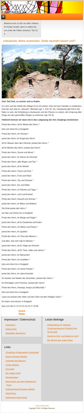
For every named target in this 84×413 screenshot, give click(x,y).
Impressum (10, 325)
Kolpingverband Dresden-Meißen (20, 389)
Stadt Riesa (11, 393)
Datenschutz (11, 329)
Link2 (42, 406)
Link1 (37, 406)
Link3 (47, 406)
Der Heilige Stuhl (13, 373)
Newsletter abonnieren (16, 333)
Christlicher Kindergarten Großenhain (22, 352)
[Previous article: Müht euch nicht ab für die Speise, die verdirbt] (21, 311)
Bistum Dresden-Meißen (16, 357)
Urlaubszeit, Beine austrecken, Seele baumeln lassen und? (39, 40)
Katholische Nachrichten (16, 398)
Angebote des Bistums (16, 361)
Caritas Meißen (12, 365)
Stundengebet (12, 377)
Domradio (10, 369)
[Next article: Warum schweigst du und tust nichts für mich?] (22, 314)
